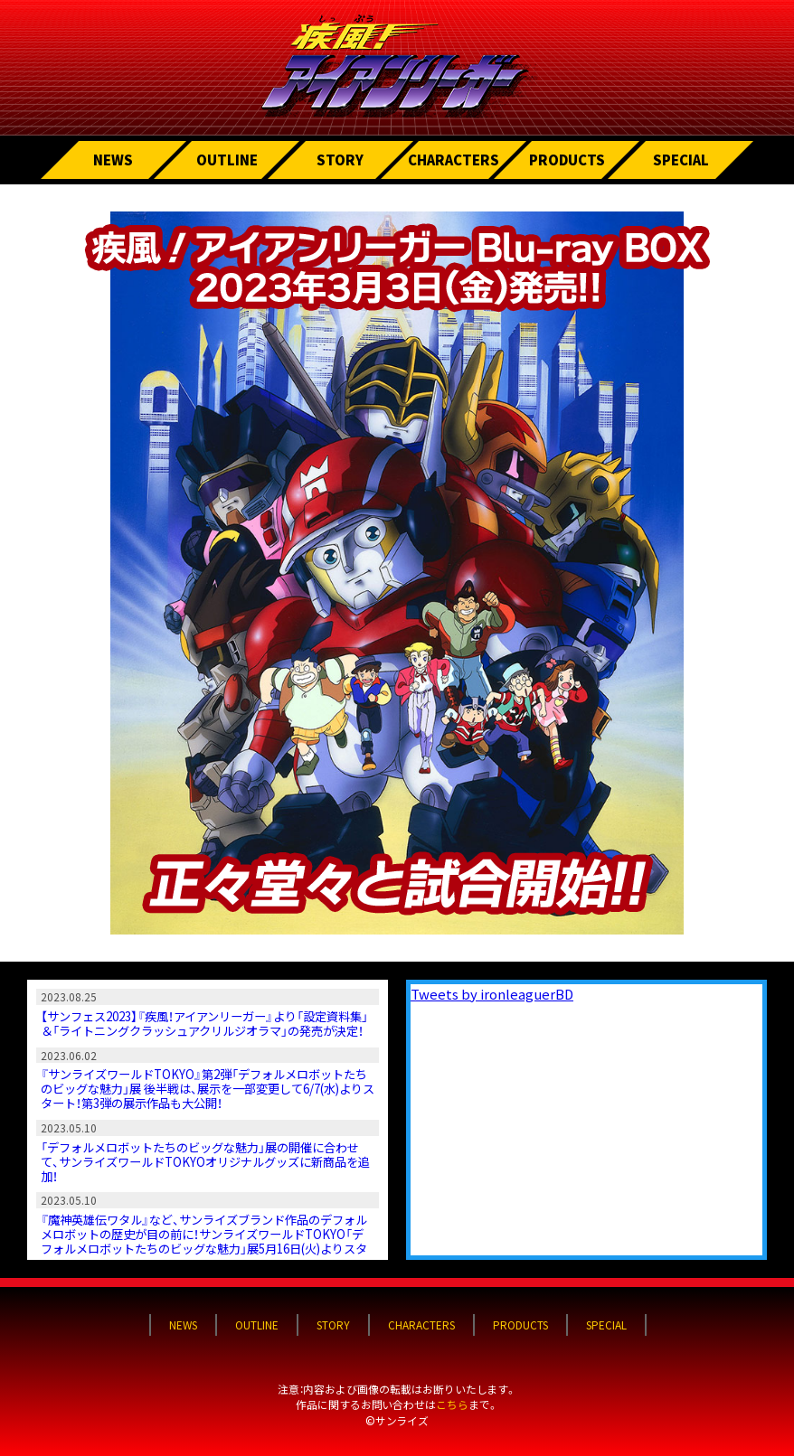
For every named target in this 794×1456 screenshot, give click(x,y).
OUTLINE (227, 159)
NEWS (113, 159)
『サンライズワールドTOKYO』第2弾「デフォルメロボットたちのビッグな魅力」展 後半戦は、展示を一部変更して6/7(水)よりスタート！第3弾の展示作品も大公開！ (207, 1089)
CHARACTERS (453, 159)
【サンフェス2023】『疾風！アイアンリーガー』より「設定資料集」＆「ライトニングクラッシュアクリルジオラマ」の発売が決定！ (204, 1023)
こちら (452, 1404)
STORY (340, 159)
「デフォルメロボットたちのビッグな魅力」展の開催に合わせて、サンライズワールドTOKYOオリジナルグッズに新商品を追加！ (205, 1162)
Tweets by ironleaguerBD (492, 993)
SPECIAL (681, 159)
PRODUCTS (567, 159)
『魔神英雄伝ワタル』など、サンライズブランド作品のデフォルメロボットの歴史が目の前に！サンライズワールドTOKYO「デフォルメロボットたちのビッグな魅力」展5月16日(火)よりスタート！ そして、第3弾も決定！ (204, 1241)
